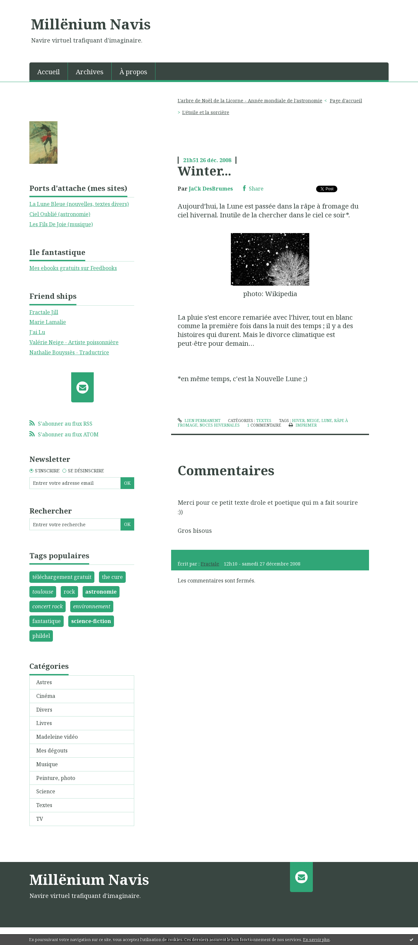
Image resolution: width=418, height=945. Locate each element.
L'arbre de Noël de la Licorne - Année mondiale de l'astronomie (250, 100)
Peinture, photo (55, 778)
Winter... (204, 170)
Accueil (48, 71)
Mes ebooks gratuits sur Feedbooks (73, 268)
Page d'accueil (346, 100)
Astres (44, 682)
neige (313, 420)
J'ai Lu (37, 332)
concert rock (47, 606)
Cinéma (45, 696)
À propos (133, 71)
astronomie (101, 591)
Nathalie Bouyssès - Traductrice (69, 352)
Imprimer (302, 425)
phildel (41, 635)
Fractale (210, 564)
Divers (44, 709)
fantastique (46, 621)
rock (69, 591)
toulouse (42, 591)
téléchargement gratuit (61, 577)
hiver (298, 420)
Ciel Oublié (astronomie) (59, 214)
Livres (44, 723)
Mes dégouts (52, 750)
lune (326, 420)
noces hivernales (220, 425)
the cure (112, 577)
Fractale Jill (43, 312)
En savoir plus (316, 939)
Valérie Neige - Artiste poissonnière (74, 342)
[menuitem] (48, 71)
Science (45, 791)
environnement (91, 606)
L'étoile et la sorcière (205, 112)
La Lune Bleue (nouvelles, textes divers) (79, 204)
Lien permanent (199, 420)
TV (39, 818)
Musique (47, 764)
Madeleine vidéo (57, 736)
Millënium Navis (91, 24)
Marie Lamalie (47, 322)
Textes (44, 805)
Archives (90, 71)
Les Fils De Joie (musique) (61, 224)
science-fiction (91, 621)
